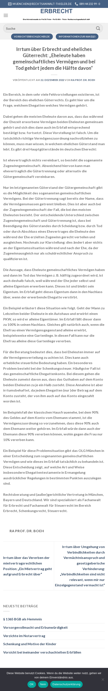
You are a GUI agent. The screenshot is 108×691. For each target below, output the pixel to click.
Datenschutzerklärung (66, 684)
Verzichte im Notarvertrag (24, 636)
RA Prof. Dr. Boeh (83, 80)
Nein (43, 684)
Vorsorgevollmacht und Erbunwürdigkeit (35, 627)
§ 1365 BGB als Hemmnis (22, 619)
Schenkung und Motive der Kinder (29, 644)
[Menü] (5, 15)
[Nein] (103, 680)
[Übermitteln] (98, 28)
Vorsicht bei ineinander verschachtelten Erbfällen (42, 652)
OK (32, 684)
